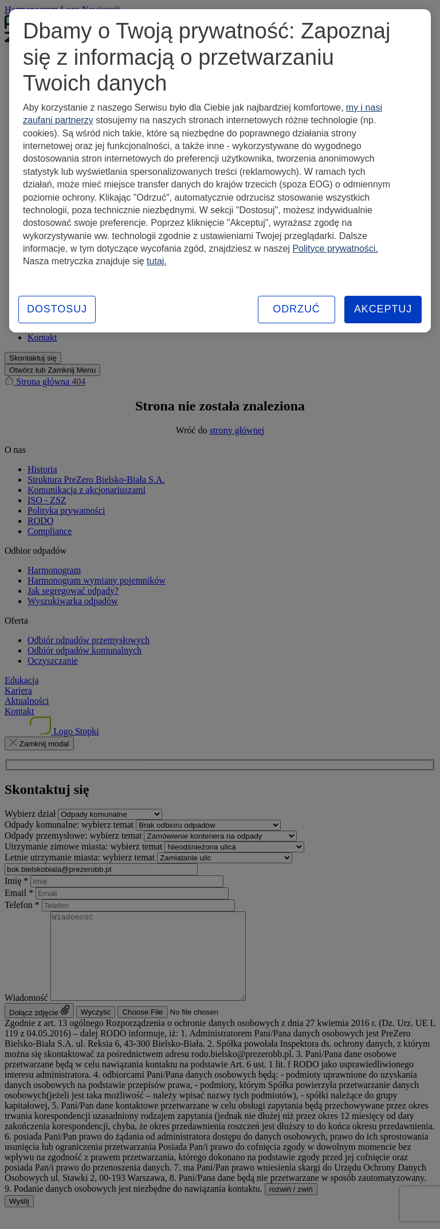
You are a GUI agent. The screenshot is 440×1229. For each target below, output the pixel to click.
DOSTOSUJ (57, 309)
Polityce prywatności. (335, 248)
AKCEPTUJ (383, 309)
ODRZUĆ (296, 309)
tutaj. (157, 261)
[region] (220, 170)
